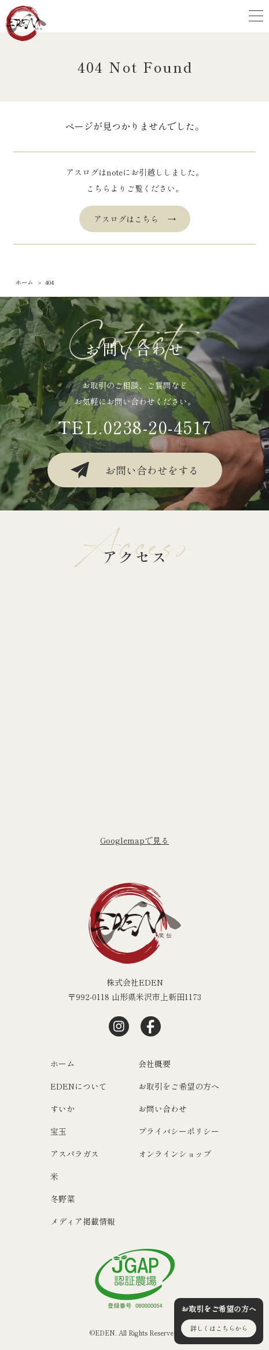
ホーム (62, 1063)
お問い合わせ (162, 1108)
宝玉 (58, 1131)
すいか (62, 1108)
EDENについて (78, 1086)
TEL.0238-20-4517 (135, 426)
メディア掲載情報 (82, 1221)
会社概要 (154, 1063)
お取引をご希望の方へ (178, 1086)
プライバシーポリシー (178, 1131)
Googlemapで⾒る (134, 840)
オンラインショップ (174, 1153)
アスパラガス (74, 1153)
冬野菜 (62, 1198)
